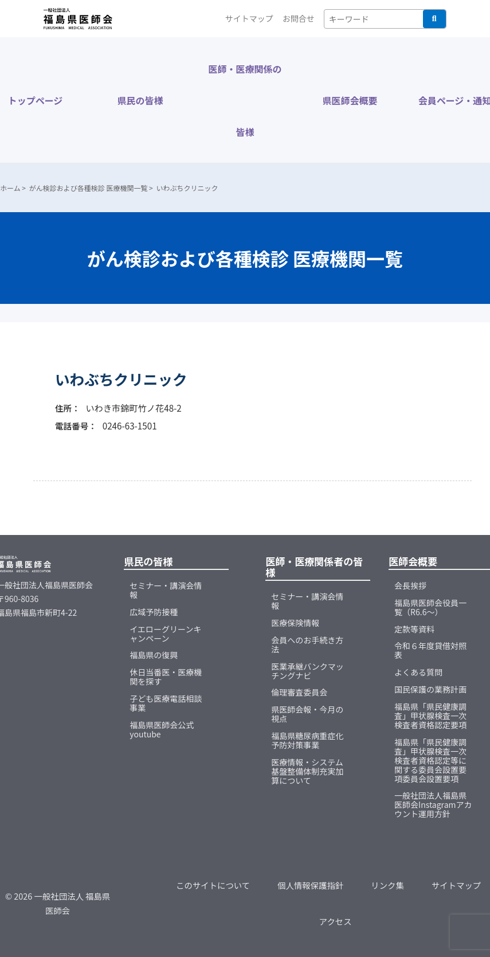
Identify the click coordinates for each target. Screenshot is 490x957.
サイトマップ (249, 18)
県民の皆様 (140, 100)
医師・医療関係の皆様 (244, 100)
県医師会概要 (349, 100)
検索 (434, 19)
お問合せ (299, 18)
